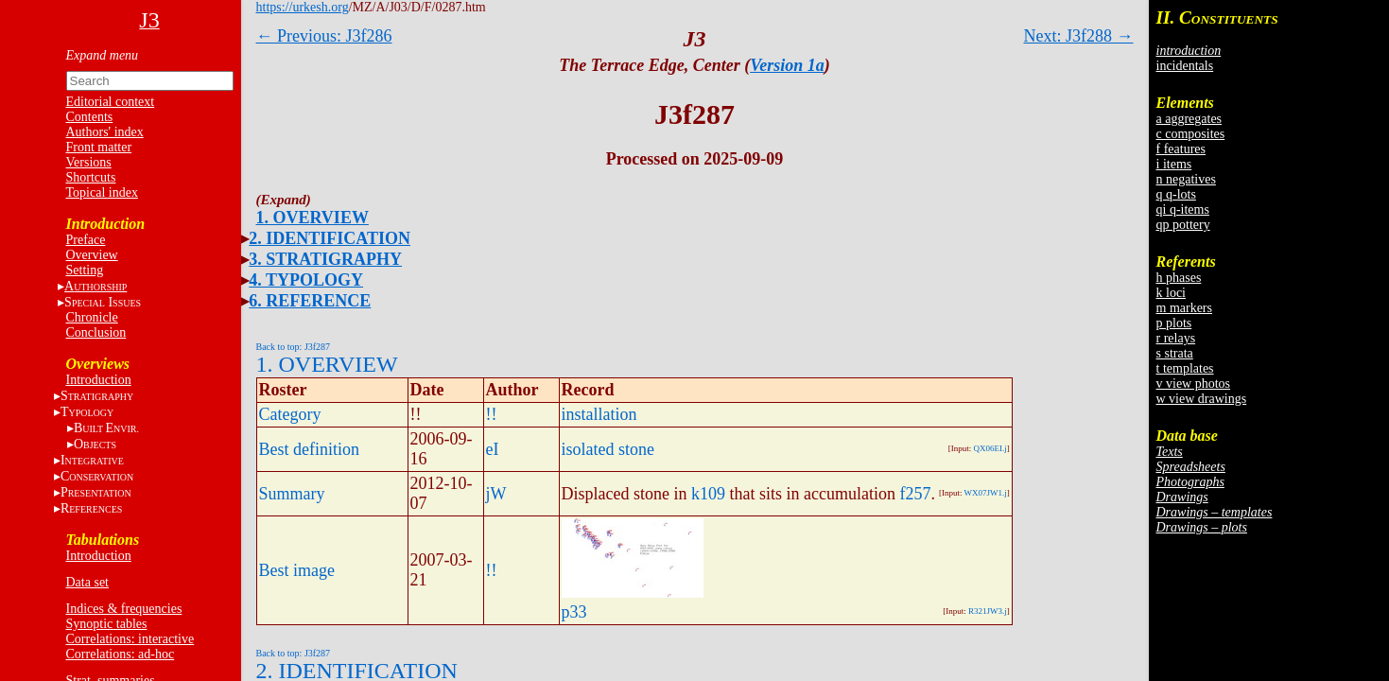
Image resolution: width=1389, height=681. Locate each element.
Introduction (98, 380)
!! (491, 414)
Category (290, 414)
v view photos (1193, 383)
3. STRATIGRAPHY (325, 259)
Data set (87, 582)
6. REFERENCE (310, 300)
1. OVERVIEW (312, 217)
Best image (297, 570)
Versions (89, 162)
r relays (1176, 338)
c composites (1190, 134)
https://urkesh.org (302, 7)
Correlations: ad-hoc (120, 654)
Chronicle (92, 317)
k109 (708, 493)
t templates (1185, 368)
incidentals (1185, 66)
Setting (85, 270)
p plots (1174, 323)
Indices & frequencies (124, 609)
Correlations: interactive (130, 639)
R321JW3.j (987, 611)
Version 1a (787, 65)
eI (492, 449)
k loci (1171, 293)
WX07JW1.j (985, 493)
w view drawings (1201, 399)
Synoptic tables (107, 624)
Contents (89, 117)
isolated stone (608, 449)
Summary (292, 493)
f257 (914, 493)
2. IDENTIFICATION (329, 238)
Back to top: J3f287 (293, 346)
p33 (574, 611)
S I (102, 302)
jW (496, 493)
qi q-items (1182, 209)
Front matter (99, 147)
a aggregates (1189, 119)
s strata (1174, 353)
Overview (92, 255)
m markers (1184, 308)
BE (106, 428)
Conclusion (96, 332)
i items (1174, 164)
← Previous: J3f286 (324, 35)
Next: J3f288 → (1079, 35)
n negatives (1186, 179)
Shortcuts (91, 177)
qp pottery (1183, 225)
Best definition (309, 449)
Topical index (102, 192)
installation (599, 414)
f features (1181, 149)
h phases (1179, 278)
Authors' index (105, 132)
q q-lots (1176, 194)
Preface (86, 240)
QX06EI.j (990, 448)
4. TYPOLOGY (306, 280)
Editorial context (110, 102)
